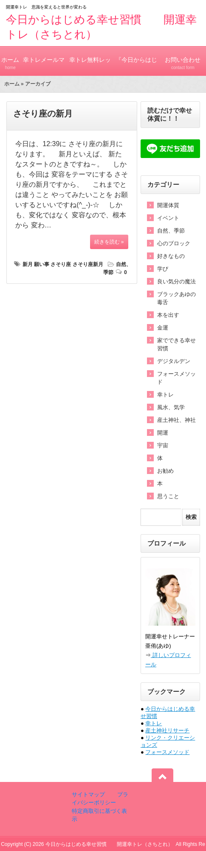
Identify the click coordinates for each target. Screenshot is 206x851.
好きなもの (171, 256)
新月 (28, 264)
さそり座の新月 (43, 113)
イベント (168, 218)
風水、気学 (171, 407)
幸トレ (165, 394)
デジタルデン (173, 361)
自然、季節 (171, 230)
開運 (162, 433)
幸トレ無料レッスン (90, 66)
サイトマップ (88, 794)
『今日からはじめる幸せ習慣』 (136, 66)
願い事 (41, 264)
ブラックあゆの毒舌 (176, 298)
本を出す (168, 315)
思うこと (168, 496)
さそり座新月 (88, 264)
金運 (162, 327)
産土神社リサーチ (167, 730)
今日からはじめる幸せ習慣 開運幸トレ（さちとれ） (109, 844)
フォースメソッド (176, 378)
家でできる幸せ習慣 (176, 344)
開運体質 (168, 205)
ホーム (10, 59)
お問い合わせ (183, 59)
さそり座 (61, 264)
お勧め (165, 471)
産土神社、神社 (176, 420)
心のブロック (173, 243)
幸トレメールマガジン (44, 66)
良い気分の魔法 (176, 281)
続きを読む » (109, 242)
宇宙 (162, 445)
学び (162, 269)
